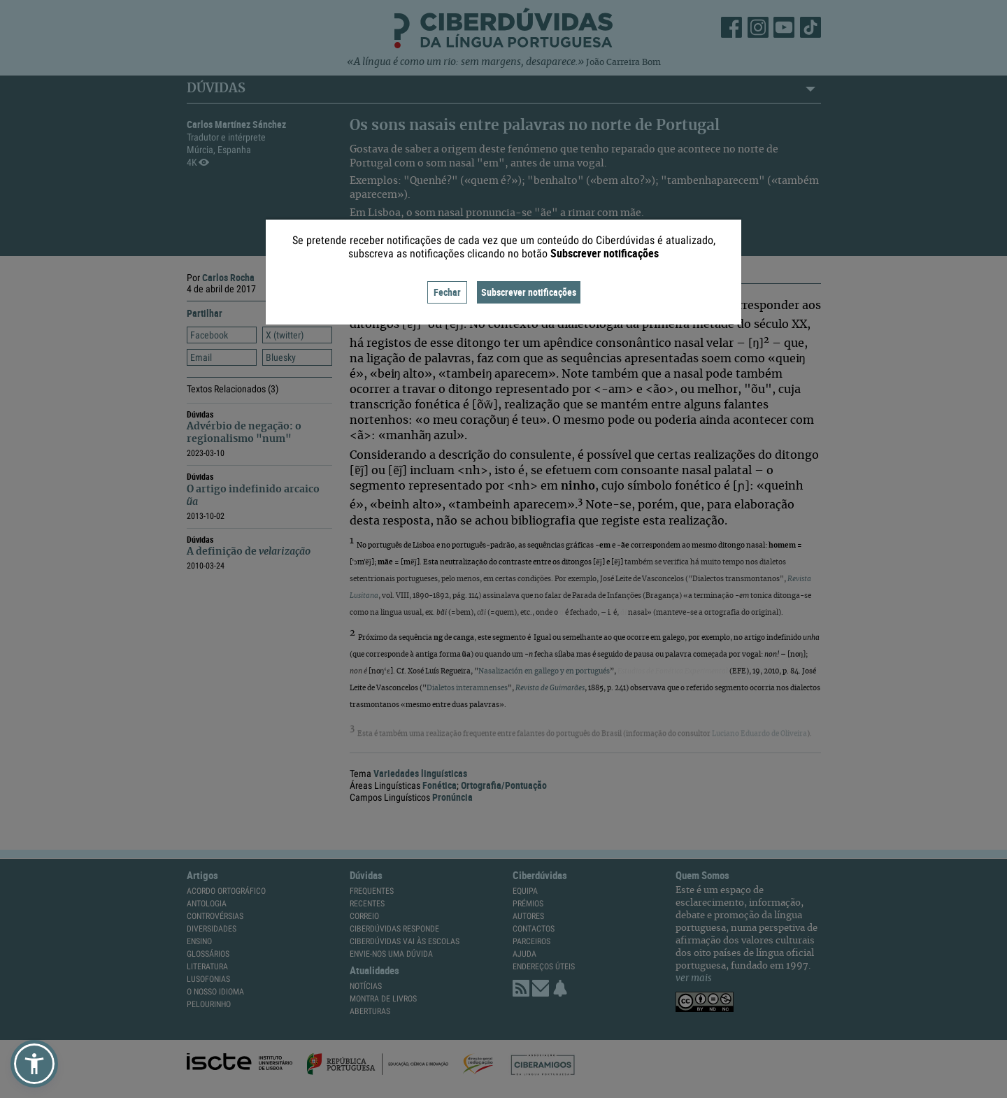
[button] (34, 1063)
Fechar (447, 292)
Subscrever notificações (528, 292)
